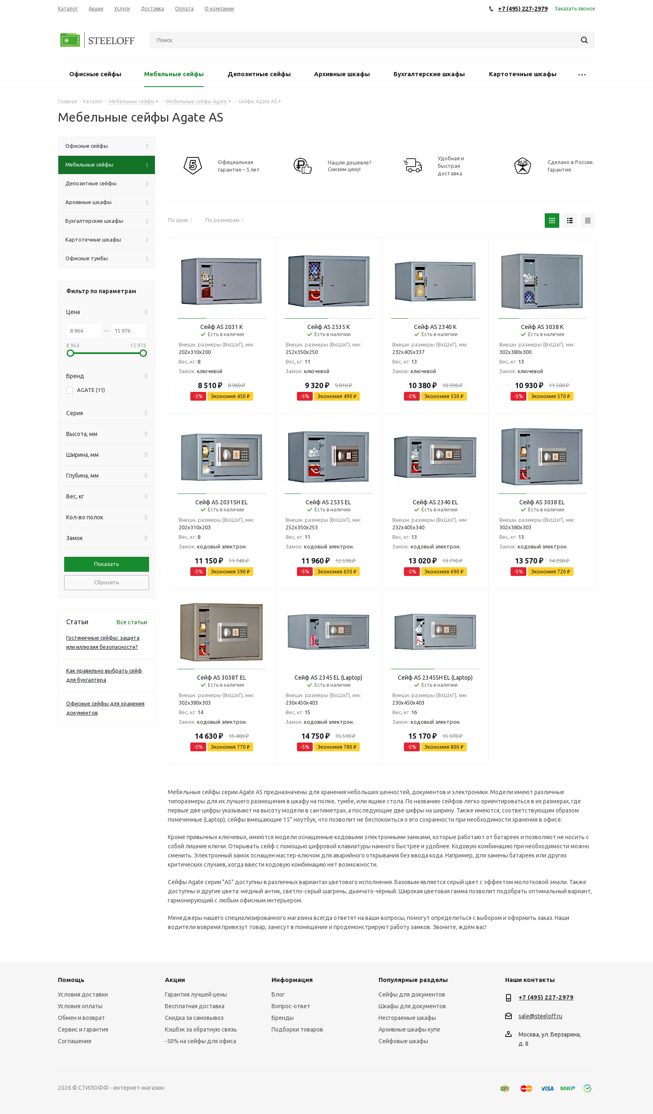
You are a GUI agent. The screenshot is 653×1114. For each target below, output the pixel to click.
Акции (175, 979)
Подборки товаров (297, 1029)
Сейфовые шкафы (403, 1041)
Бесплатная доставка (194, 1006)
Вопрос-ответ (291, 1006)
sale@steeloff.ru (540, 1016)
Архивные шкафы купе (409, 1029)
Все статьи (132, 622)
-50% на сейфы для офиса (200, 1041)
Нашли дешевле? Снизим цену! (349, 165)
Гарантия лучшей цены (196, 994)
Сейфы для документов (412, 994)
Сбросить (106, 582)
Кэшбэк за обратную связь (201, 1029)
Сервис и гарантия (83, 1029)
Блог (278, 994)
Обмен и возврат (81, 1017)
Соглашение (75, 1041)
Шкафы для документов (412, 1006)
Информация (292, 979)
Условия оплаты (80, 1006)
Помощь (71, 979)
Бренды (283, 1017)
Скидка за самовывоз (194, 1017)
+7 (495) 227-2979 (545, 997)
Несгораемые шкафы (407, 1017)
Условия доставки (83, 994)
